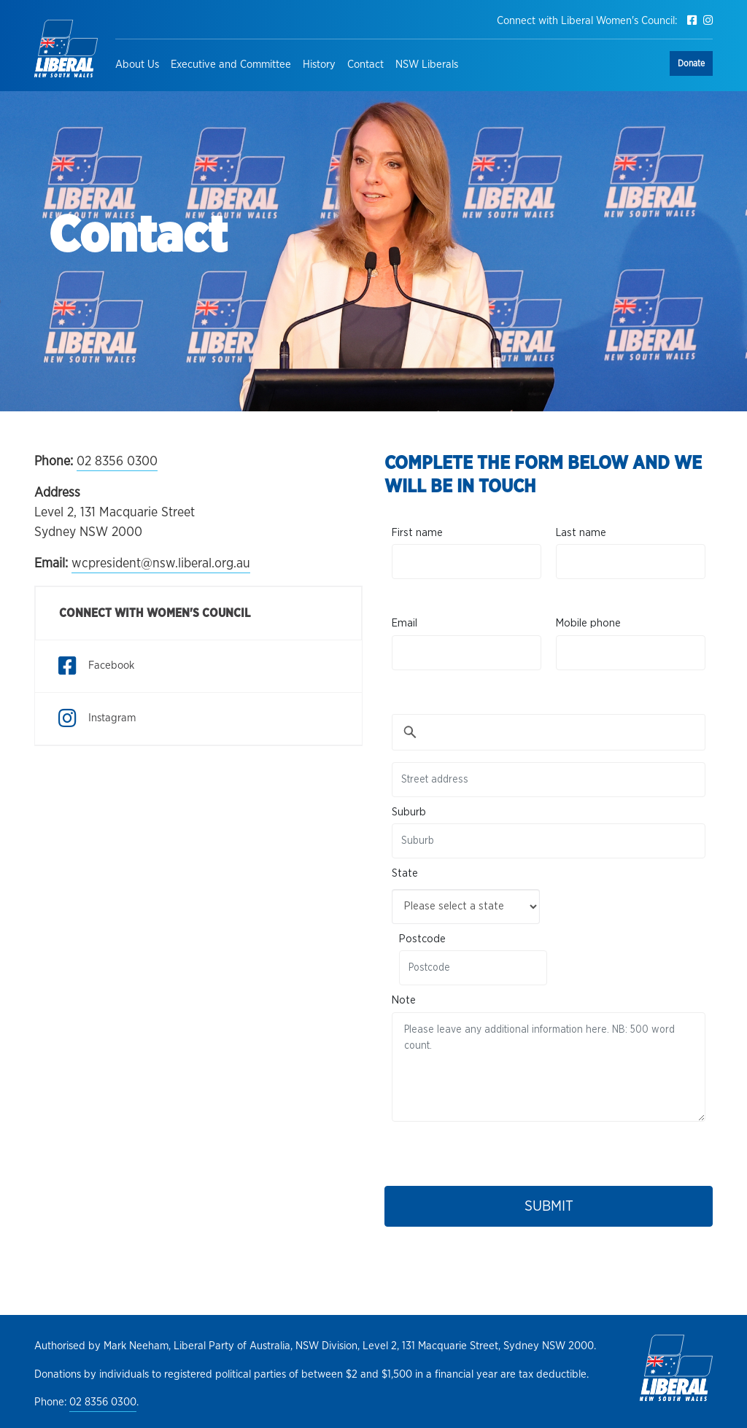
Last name (581, 532)
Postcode (422, 939)
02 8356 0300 (117, 461)
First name (417, 532)
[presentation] (503, 1150)
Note (404, 1000)
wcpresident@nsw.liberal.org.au (160, 563)
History (319, 64)
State (405, 873)
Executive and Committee (231, 64)
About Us (137, 64)
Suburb (409, 812)
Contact (365, 64)
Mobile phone (588, 623)
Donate (691, 63)
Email (404, 623)
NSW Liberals (426, 64)
